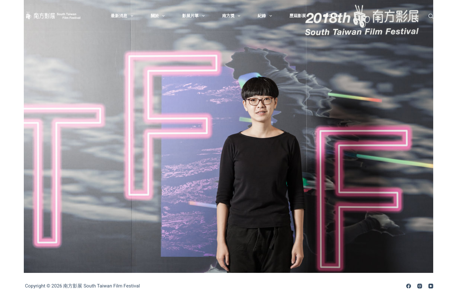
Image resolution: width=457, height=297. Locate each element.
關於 (159, 16)
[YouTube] (430, 286)
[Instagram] (419, 286)
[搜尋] (430, 16)
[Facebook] (408, 286)
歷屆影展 (297, 15)
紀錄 (266, 16)
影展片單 (194, 16)
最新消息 (123, 16)
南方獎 (232, 16)
